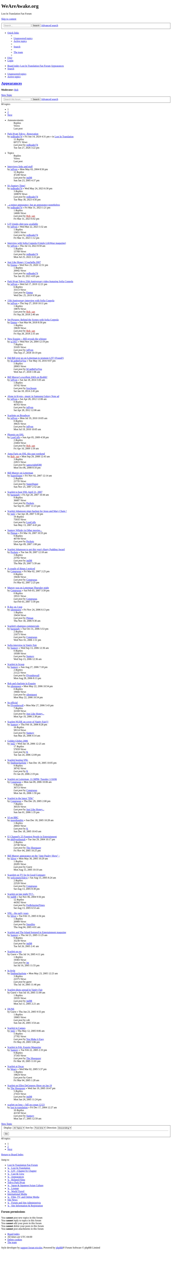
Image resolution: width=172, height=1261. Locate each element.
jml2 (13, 514)
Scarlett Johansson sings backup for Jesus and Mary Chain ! (37, 511)
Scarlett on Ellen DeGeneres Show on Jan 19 (29, 1085)
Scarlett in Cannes (16, 1028)
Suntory (14, 648)
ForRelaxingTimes (35, 905)
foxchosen (31, 388)
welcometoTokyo (19, 877)
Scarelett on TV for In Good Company (26, 875)
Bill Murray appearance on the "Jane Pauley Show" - (33, 855)
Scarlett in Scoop (15, 664)
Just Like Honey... (35, 713)
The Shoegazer (33, 847)
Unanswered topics (16, 74)
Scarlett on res (14, 951)
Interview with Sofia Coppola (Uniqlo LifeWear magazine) (36, 243)
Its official (12, 702)
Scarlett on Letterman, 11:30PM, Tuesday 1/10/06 (32, 779)
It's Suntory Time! (16, 185)
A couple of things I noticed (21, 568)
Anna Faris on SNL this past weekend (26, 453)
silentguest (16, 609)
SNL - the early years (17, 913)
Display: (14, 1127)
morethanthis (17, 820)
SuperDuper (16, 475)
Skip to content (8, 19)
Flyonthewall (32, 675)
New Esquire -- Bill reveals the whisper (27, 339)
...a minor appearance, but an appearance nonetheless (33, 205)
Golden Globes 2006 (17, 741)
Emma (14, 265)
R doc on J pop (14, 607)
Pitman (14, 533)
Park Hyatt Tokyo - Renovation (22, 133)
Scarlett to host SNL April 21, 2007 (24, 492)
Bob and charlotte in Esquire (21, 683)
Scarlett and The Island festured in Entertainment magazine (36, 932)
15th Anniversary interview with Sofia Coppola (30, 300)
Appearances (11, 83)
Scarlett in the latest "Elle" (20, 798)
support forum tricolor (31, 1247)
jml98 (29, 177)
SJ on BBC (12, 817)
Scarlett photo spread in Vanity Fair (24, 989)
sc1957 (14, 341)
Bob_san (30, 216)
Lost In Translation (64, 136)
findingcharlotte (18, 763)
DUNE (10, 1009)
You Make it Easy (35, 1039)
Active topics (14, 76)
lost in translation (19, 1107)
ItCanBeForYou (18, 360)
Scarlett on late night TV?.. (20, 894)
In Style (11, 970)
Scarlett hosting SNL (17, 760)
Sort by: (35, 1127)
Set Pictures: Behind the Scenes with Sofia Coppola (33, 319)
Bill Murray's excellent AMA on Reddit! (27, 377)
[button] (9, 115)
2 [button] (8, 112)
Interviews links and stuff (20, 166)
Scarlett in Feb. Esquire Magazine (24, 1047)
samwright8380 (34, 465)
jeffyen (14, 169)
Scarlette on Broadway (18, 415)
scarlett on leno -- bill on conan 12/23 (26, 1104)
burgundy (15, 494)
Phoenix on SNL (15, 434)
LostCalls (15, 437)
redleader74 (16, 136)
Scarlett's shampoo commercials (23, 626)
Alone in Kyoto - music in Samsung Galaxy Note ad (33, 396)
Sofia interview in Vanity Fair (22, 645)
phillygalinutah (18, 839)
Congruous (16, 571)
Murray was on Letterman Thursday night (28, 587)
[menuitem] (23, 38)
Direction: (59, 1127)
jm (27, 962)
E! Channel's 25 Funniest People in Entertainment (32, 836)
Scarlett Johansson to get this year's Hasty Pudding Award (36, 549)
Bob (16, 89)
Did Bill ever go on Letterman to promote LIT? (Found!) (35, 358)
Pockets (30, 503)
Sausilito (30, 924)
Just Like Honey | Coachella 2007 (24, 262)
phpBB (59, 1247)
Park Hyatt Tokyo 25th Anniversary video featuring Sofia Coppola (40, 281)
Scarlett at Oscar (15, 1066)
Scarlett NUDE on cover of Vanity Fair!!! (27, 721)
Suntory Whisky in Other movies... (24, 530)
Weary (14, 1069)
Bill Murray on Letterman (20, 473)
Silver (13, 858)
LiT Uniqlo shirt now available (22, 224)
